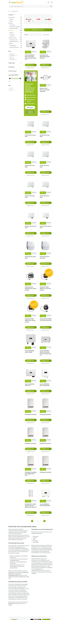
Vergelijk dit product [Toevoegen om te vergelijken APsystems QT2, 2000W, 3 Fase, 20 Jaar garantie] (29, 298)
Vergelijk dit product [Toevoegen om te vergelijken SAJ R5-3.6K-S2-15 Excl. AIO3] (44, 266)
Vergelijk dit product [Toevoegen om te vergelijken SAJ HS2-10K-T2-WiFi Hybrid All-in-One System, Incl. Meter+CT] (29, 515)
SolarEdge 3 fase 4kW (45, 443)
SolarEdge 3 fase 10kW (30, 414)
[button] (15, 15)
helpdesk (10, 603)
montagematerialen (13, 575)
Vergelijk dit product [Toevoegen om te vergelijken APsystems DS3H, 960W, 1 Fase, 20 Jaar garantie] (29, 330)
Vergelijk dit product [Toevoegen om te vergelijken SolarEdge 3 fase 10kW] (29, 422)
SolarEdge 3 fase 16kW (45, 472)
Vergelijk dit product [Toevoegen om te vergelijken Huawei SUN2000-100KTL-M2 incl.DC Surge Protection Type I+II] (44, 363)
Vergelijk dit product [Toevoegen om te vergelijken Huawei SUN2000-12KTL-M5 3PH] (29, 363)
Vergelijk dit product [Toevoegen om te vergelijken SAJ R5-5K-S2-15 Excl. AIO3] (29, 266)
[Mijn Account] (48, 2)
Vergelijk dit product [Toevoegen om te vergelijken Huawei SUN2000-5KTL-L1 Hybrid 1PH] (44, 393)
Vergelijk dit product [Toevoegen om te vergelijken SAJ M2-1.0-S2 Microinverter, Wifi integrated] (44, 114)
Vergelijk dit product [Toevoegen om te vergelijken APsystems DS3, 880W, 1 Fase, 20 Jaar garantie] (44, 330)
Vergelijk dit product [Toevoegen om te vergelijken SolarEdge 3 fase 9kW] (44, 422)
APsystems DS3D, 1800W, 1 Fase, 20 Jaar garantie (45, 288)
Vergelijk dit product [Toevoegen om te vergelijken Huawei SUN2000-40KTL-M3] (29, 393)
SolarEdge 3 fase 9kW (45, 414)
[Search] (51, 6)
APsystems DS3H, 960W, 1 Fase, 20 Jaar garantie (30, 320)
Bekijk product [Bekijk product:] (30, 65)
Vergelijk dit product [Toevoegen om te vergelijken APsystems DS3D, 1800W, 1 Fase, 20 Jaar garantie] (44, 298)
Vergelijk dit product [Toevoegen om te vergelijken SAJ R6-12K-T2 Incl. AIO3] (44, 144)
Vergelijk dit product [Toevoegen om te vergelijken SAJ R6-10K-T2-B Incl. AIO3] (29, 144)
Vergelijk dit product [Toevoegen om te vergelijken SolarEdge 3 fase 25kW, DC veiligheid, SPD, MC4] (29, 483)
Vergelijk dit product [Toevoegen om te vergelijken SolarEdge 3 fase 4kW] (44, 451)
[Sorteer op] (32, 34)
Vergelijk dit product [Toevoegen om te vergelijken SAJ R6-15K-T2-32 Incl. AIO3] (44, 236)
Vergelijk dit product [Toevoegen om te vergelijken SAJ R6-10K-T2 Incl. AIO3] (29, 175)
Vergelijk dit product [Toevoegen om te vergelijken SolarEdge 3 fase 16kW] (44, 483)
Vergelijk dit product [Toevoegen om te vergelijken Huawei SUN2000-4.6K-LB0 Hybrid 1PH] (44, 515)
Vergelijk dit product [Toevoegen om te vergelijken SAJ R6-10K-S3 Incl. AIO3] (29, 205)
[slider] (9, 78)
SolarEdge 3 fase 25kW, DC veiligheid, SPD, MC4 (31, 474)
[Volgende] (32, 21)
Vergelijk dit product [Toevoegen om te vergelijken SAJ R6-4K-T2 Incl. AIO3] (44, 175)
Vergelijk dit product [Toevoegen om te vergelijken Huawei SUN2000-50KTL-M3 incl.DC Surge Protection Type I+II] (29, 67)
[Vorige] (26, 21)
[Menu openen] (9, 2)
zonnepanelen (24, 572)
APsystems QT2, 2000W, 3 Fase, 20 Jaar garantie (30, 288)
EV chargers (17, 573)
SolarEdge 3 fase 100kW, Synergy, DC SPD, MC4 (45, 56)
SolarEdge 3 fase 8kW (30, 443)
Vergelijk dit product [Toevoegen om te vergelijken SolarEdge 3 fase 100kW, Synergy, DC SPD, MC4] (44, 67)
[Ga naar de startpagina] (17, 2)
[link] (32, 521)
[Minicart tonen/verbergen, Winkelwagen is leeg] (51, 2)
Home (9, 11)
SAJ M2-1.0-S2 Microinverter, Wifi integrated (44, 90)
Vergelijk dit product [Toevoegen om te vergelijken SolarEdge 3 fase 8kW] (29, 451)
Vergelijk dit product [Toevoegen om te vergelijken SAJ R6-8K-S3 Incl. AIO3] (44, 205)
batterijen (10, 573)
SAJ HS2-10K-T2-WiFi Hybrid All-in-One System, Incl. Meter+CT (30, 506)
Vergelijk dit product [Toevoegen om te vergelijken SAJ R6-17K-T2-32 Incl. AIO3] (29, 236)
